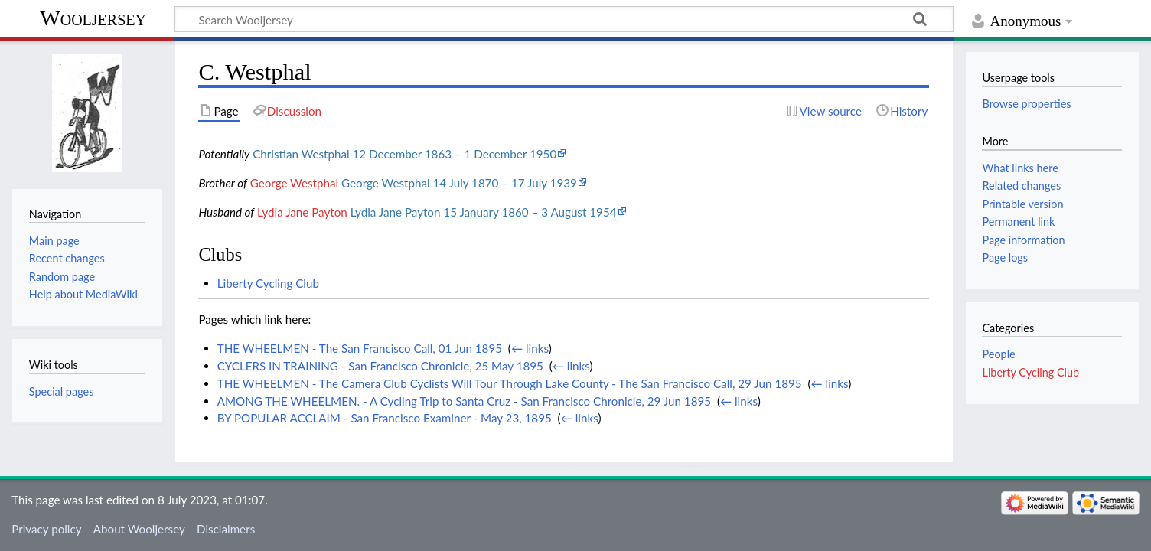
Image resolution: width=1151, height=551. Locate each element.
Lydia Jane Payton (302, 212)
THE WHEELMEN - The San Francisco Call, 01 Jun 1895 (359, 348)
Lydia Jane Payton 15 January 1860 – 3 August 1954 (484, 212)
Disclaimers (226, 529)
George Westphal (294, 183)
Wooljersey (93, 18)
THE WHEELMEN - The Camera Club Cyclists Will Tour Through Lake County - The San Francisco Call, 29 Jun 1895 (509, 383)
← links (530, 348)
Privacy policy (46, 529)
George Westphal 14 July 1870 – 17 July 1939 (459, 183)
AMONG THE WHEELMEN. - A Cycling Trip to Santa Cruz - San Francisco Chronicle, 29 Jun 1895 (464, 401)
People (998, 353)
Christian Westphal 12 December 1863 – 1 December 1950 (404, 154)
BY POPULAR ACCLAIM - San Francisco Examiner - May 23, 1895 (384, 418)
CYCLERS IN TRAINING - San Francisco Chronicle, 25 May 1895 (380, 366)
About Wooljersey (139, 529)
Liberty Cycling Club (268, 283)
